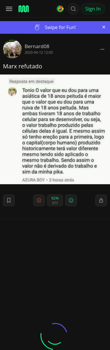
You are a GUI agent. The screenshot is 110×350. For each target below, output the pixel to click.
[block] (102, 49)
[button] (73, 9)
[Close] (104, 27)
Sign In (93, 8)
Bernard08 (37, 46)
